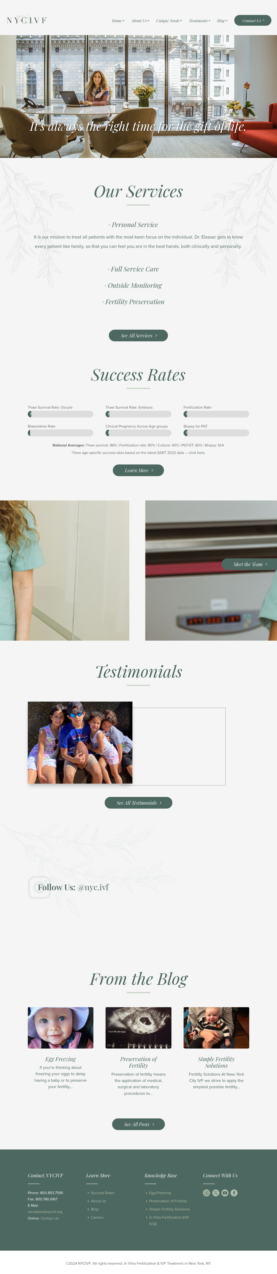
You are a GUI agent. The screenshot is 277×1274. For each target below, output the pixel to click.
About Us (139, 21)
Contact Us (251, 20)
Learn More (137, 470)
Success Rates (102, 1193)
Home (117, 21)
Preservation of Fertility (138, 1062)
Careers (97, 1217)
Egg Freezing (60, 1059)
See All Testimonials (137, 802)
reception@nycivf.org (45, 1212)
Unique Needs (167, 21)
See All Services (137, 335)
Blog (221, 21)
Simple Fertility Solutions (216, 1062)
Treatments (198, 21)
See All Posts (136, 1124)
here (201, 452)
